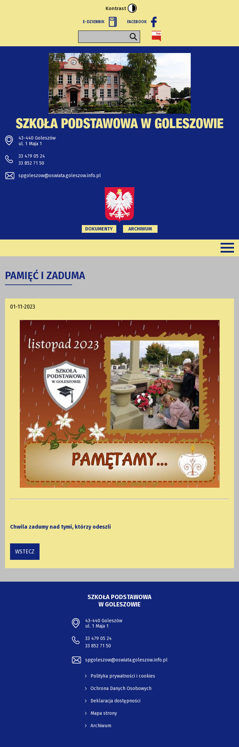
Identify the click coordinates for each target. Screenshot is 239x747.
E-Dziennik (100, 22)
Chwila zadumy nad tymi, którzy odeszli (60, 527)
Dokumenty (99, 229)
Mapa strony (104, 713)
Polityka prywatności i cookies (123, 676)
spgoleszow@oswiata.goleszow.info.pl (59, 175)
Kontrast (121, 8)
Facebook (142, 21)
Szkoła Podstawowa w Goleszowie (120, 125)
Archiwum (140, 229)
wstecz (25, 551)
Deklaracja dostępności (115, 701)
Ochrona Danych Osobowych (121, 688)
